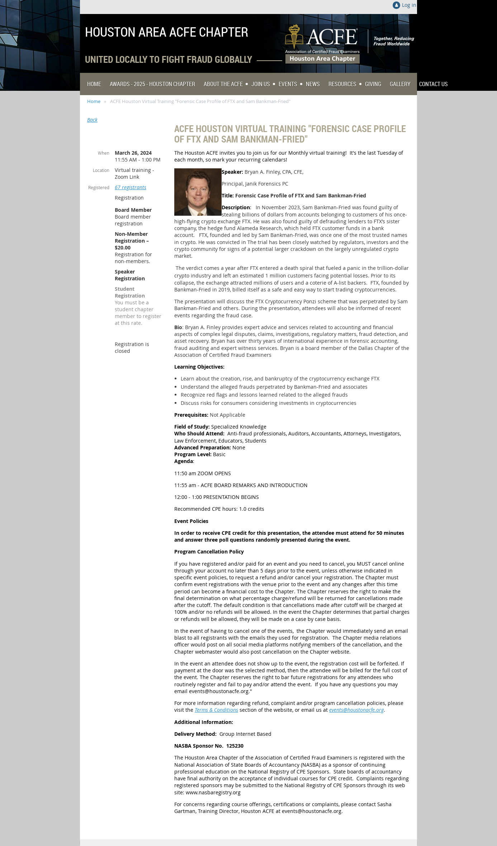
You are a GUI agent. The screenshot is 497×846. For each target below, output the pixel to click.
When (103, 153)
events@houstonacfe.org (356, 709)
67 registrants (130, 187)
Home (93, 101)
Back (92, 119)
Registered (98, 187)
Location (101, 170)
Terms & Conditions (216, 709)
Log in (409, 4)
